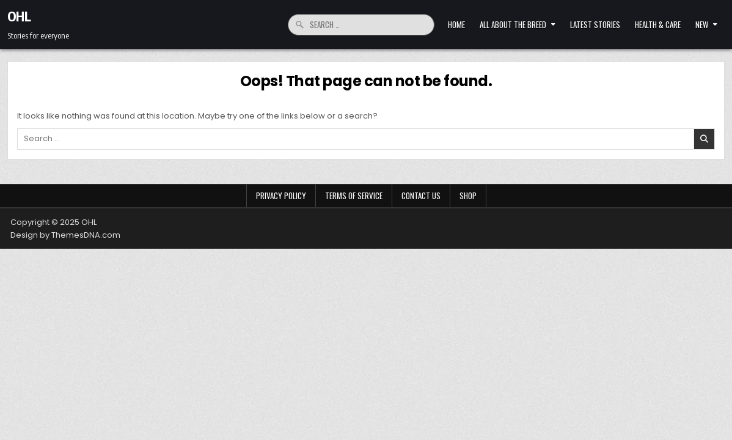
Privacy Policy (281, 195)
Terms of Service (353, 195)
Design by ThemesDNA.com (65, 235)
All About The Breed (513, 24)
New (701, 24)
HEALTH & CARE (658, 24)
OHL (19, 15)
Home (456, 24)
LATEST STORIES (595, 24)
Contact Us (421, 195)
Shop (468, 195)
